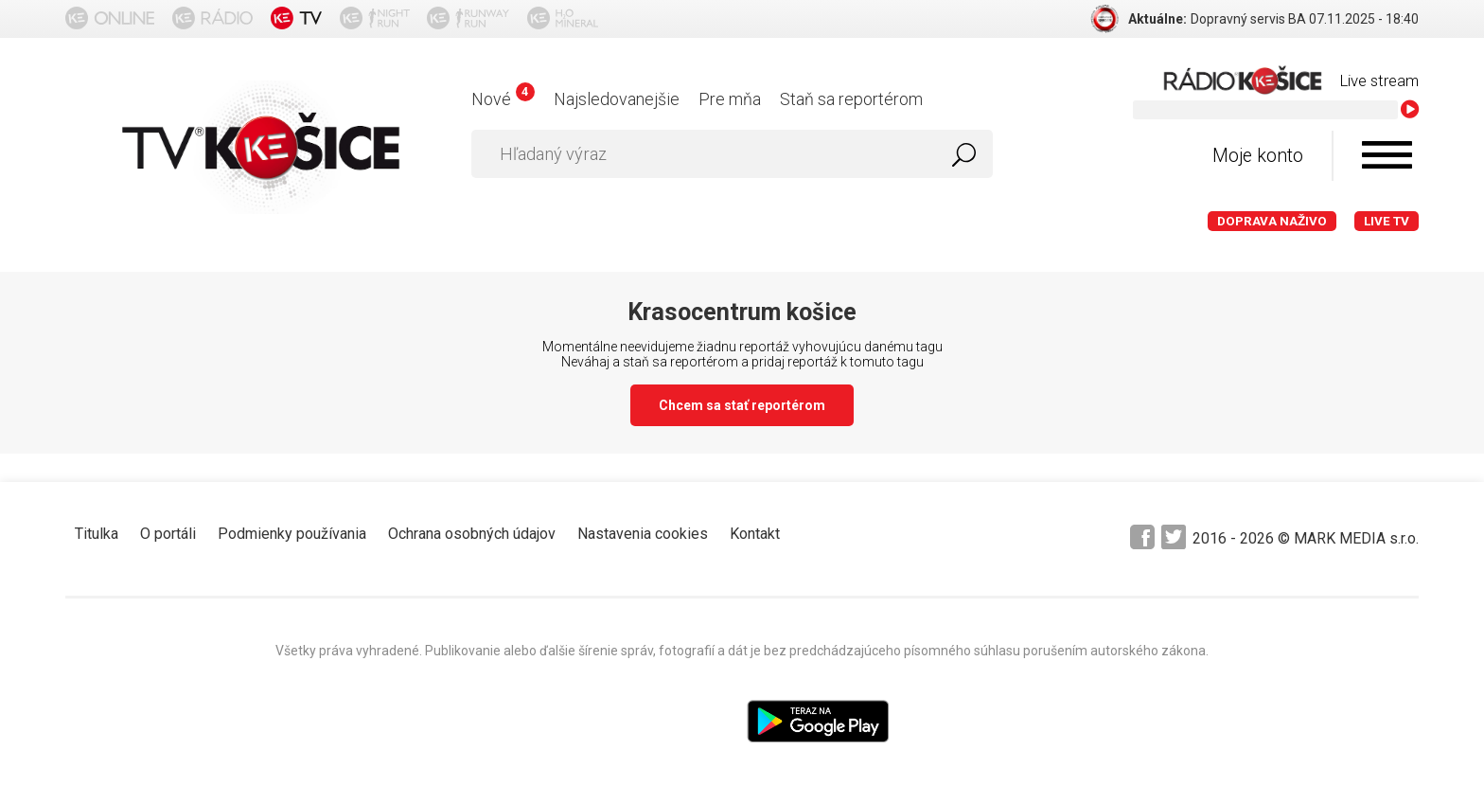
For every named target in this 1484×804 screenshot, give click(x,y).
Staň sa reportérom (851, 99)
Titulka (96, 534)
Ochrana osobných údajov (472, 534)
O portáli (168, 534)
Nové (503, 99)
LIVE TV (1386, 221)
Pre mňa (729, 99)
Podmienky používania (292, 534)
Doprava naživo (1272, 221)
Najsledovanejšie (617, 99)
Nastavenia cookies (642, 534)
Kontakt (755, 534)
